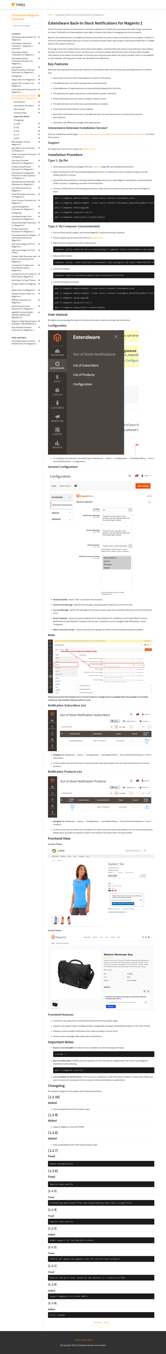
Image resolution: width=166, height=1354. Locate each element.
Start (50, 14)
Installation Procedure (27, 105)
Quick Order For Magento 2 (26, 290)
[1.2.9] (27, 127)
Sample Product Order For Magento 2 (26, 295)
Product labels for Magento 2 (26, 285)
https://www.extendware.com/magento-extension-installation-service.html (112, 134)
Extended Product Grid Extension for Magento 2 (26, 217)
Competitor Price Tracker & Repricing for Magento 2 (26, 275)
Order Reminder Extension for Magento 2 (26, 195)
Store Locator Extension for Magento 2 (26, 201)
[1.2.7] (27, 134)
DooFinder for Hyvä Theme (26, 280)
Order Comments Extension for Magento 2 (26, 155)
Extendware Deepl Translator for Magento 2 (26, 53)
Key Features (27, 102)
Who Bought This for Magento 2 (26, 143)
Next (107, 1322)
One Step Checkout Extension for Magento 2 (26, 161)
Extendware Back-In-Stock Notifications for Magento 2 (26, 97)
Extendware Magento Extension (25, 17)
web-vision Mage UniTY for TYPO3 (26, 251)
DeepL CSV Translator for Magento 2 (26, 84)
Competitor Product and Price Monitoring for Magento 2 (26, 268)
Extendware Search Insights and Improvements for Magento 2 (26, 238)
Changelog (26, 76)
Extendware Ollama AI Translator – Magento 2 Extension (26, 46)
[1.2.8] (27, 131)
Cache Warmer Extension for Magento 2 (26, 90)
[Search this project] (26, 25)
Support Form (89, 149)
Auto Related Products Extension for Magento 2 (26, 328)
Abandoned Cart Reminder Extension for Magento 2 (26, 183)
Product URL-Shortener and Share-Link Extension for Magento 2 (26, 259)
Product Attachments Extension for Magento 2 (26, 168)
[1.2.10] (27, 123)
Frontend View (27, 112)
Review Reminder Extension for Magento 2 (26, 224)
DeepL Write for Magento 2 (26, 79)
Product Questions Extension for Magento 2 (26, 230)
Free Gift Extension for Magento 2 (26, 189)
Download (96, 166)
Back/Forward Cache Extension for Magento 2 (26, 307)
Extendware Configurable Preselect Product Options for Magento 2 (26, 175)
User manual (27, 109)
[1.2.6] (27, 138)
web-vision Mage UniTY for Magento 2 (26, 245)
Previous (97, 1322)
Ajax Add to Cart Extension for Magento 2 (26, 149)
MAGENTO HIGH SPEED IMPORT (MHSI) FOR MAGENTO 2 (26, 315)
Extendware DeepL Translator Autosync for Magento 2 (26, 61)
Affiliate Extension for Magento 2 (26, 301)
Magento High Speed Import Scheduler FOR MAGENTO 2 (26, 322)
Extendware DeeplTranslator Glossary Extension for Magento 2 (26, 70)
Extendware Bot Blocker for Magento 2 (26, 38)
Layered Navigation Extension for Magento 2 (26, 207)
